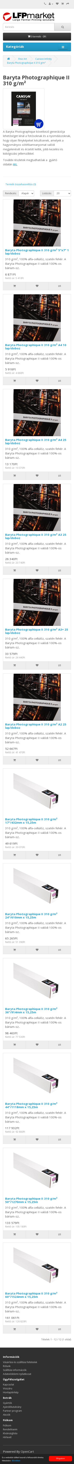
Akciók (6, 1414)
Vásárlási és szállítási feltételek (20, 1362)
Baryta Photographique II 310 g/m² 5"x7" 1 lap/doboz (37, 251)
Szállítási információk (14, 1370)
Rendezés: (11, 193)
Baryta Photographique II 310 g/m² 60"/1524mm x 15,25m (31, 1295)
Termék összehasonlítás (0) (21, 184)
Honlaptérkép (11, 1392)
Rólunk (6, 1366)
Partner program (12, 1410)
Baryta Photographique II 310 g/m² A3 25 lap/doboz (35, 536)
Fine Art (22, 59)
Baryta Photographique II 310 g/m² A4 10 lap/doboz (35, 346)
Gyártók (7, 1403)
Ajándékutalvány (12, 1407)
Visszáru (7, 1388)
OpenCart (27, 1451)
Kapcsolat (8, 1384)
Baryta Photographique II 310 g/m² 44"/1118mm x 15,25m (31, 1105)
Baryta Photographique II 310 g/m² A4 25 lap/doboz (35, 441)
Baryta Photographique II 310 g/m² (26, 62)
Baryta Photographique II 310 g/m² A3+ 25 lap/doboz (36, 631)
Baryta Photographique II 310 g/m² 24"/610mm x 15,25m (31, 915)
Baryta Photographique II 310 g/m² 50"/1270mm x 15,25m (31, 1200)
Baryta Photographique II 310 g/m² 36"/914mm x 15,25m (31, 1010)
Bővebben (16, 1460)
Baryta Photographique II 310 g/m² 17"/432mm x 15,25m (31, 820)
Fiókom (7, 1425)
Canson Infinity (43, 59)
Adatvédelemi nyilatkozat (17, 1374)
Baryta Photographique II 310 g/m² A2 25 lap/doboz (35, 726)
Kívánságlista (10, 1433)
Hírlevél (7, 1437)
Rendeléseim (10, 1429)
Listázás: (47, 193)
